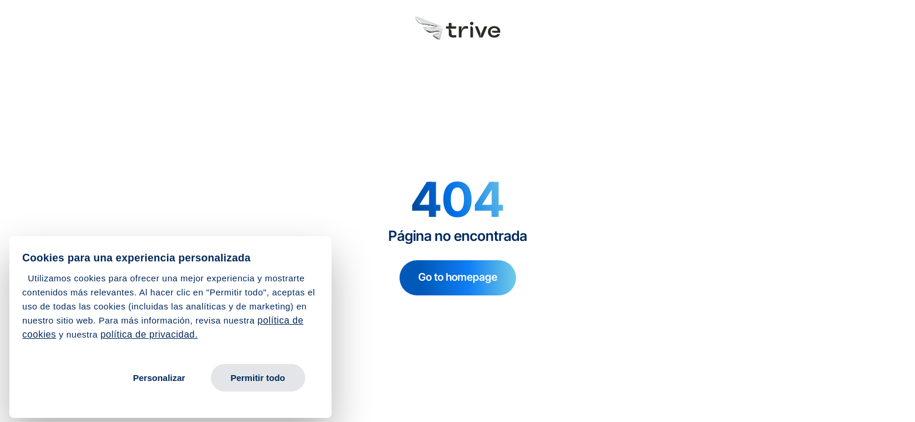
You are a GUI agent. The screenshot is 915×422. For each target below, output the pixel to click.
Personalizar (159, 378)
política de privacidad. (148, 334)
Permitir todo (257, 378)
